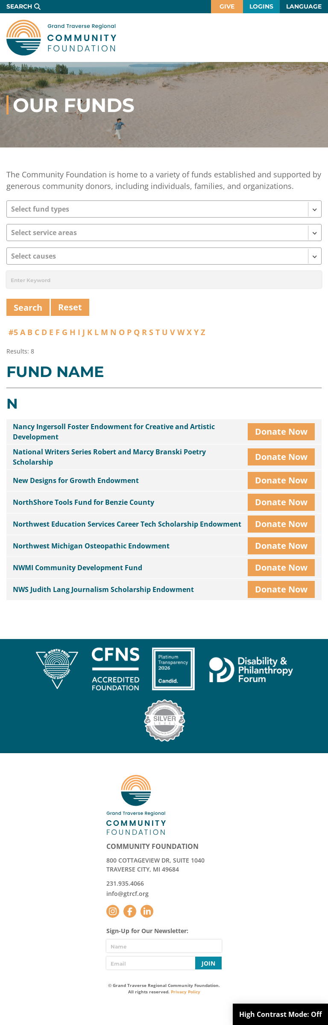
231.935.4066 (125, 883)
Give (227, 6)
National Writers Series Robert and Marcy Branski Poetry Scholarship (109, 457)
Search (19, 6)
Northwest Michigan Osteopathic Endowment (91, 546)
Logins (261, 6)
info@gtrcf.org (127, 894)
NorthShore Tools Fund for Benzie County (83, 502)
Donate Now (281, 431)
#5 (13, 332)
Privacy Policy (185, 992)
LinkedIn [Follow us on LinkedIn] (147, 911)
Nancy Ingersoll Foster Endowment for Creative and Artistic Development (114, 432)
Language (304, 6)
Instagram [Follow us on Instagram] (112, 911)
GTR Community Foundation (61, 38)
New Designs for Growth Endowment (76, 480)
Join (208, 963)
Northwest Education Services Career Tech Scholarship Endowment (127, 524)
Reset (70, 307)
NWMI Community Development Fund (77, 567)
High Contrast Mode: (280, 1014)
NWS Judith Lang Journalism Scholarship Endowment (103, 589)
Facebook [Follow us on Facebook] (129, 911)
